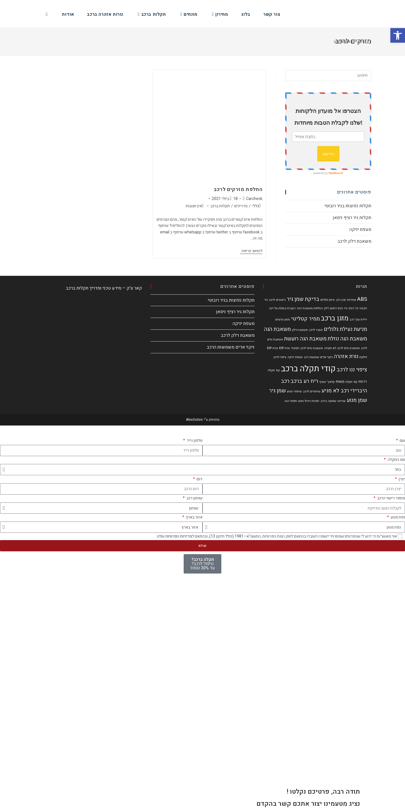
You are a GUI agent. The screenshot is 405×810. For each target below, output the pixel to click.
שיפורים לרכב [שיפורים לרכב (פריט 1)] (311, 391)
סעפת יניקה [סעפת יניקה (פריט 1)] (295, 357)
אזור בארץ (193, 517)
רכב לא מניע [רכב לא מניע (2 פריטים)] (335, 391)
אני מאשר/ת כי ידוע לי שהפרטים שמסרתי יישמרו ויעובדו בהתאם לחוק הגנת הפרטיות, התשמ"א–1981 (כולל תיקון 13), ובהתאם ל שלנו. (276, 536)
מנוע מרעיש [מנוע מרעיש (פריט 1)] (282, 319)
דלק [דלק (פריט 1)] (326, 308)
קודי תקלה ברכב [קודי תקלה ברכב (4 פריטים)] (308, 369)
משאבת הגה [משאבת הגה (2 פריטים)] (277, 329)
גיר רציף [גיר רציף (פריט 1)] (353, 308)
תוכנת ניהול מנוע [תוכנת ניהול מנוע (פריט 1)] (308, 401)
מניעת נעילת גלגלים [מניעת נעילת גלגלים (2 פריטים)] (345, 329)
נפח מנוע (397, 517)
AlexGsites (194, 419)
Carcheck (254, 199)
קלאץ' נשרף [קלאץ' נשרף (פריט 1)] (327, 382)
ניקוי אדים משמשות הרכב (231, 347)
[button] (397, 35)
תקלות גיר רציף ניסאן (352, 217)
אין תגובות (194, 206)
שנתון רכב (194, 498)
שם (402, 440)
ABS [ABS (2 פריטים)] (362, 299)
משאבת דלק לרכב (354, 241)
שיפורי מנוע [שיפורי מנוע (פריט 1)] (294, 391)
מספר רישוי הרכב (390, 498)
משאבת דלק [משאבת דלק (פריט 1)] (300, 330)
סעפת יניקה (360, 229)
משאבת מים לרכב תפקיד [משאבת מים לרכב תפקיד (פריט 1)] (307, 348)
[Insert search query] (328, 75)
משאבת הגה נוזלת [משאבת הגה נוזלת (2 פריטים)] (347, 339)
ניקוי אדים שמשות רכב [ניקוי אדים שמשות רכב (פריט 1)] (318, 357)
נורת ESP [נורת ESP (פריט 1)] (284, 348)
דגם (199, 479)
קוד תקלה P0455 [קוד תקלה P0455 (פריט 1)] (346, 382)
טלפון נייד (194, 440)
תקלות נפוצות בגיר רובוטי (348, 205)
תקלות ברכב (220, 206)
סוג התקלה (396, 460)
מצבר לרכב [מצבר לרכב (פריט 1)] (316, 330)
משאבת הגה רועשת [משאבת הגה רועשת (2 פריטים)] (305, 339)
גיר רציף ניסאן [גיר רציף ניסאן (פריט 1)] (338, 308)
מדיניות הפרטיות (178, 536)
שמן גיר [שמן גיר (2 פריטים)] (277, 391)
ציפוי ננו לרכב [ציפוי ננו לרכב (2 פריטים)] (352, 370)
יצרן (401, 479)
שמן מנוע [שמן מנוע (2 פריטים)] (357, 400)
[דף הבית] (370, 41)
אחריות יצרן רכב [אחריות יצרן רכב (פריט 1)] (346, 300)
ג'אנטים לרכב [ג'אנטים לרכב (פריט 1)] (277, 300)
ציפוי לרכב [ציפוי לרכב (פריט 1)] (279, 357)
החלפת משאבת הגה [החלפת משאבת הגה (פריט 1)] (310, 308)
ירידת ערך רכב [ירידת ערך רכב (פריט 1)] (358, 319)
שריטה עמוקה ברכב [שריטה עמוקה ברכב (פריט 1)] (333, 401)
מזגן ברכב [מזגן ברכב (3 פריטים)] (334, 318)
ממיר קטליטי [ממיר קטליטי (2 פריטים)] (305, 319)
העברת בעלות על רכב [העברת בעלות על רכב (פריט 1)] (282, 308)
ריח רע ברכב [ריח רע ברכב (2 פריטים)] (304, 381)
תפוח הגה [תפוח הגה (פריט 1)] (290, 401)
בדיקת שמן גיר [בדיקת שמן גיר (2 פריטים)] (303, 299)
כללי (255, 206)
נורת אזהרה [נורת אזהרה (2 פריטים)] (346, 356)
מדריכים (241, 206)
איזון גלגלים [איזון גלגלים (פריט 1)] (327, 300)
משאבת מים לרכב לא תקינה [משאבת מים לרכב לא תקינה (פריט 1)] (342, 348)
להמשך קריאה (251, 251)
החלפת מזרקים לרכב (238, 189)
